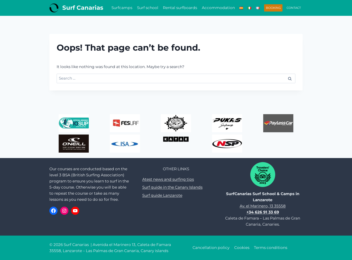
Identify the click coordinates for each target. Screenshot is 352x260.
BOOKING (273, 7)
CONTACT (294, 7)
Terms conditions (270, 247)
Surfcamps (121, 7)
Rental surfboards (180, 7)
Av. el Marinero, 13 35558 (263, 206)
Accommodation (218, 7)
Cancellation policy (211, 247)
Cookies (241, 247)
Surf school (147, 7)
